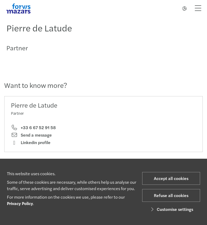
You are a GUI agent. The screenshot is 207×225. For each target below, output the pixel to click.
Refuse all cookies (171, 195)
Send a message (31, 135)
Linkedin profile (30, 142)
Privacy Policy (20, 203)
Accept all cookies (171, 178)
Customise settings (171, 209)
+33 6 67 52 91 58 (33, 127)
